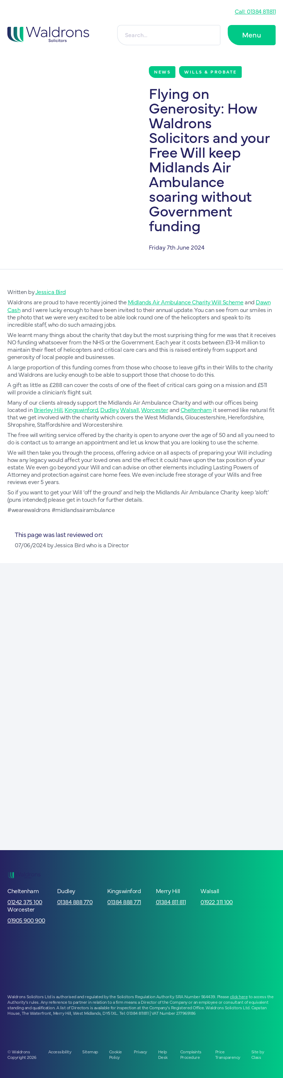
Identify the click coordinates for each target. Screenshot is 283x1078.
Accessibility (59, 1051)
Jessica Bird (50, 291)
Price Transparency (227, 1054)
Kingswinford (81, 409)
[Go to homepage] (53, 35)
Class (256, 1057)
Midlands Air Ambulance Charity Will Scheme (186, 302)
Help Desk (163, 1054)
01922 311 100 (216, 901)
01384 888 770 (75, 901)
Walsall (129, 409)
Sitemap (90, 1051)
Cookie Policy (115, 1054)
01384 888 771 (124, 901)
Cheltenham (196, 409)
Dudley (109, 409)
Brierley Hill (48, 409)
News (162, 72)
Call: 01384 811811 (255, 11)
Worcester (154, 409)
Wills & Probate (210, 72)
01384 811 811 (171, 901)
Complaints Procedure (191, 1054)
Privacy (140, 1051)
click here (239, 996)
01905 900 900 (26, 919)
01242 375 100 (24, 901)
